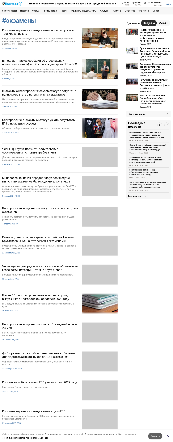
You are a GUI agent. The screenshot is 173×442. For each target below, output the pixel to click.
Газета (64, 10)
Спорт (156, 10)
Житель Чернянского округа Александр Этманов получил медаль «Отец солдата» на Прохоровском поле (147, 184)
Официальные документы (83, 10)
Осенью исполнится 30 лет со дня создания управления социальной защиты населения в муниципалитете (146, 134)
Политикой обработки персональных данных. (26, 438)
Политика (116, 10)
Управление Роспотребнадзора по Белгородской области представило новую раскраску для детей (146, 159)
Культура (104, 10)
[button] (159, 124)
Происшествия (50, 10)
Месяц (163, 23)
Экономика (144, 10)
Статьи (35, 10)
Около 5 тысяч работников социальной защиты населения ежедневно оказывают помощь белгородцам (147, 147)
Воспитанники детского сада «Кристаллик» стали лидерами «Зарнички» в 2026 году (143, 172)
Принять (155, 436)
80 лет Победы (9, 10)
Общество (130, 10)
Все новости (134, 196)
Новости (24, 10)
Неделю (149, 23)
